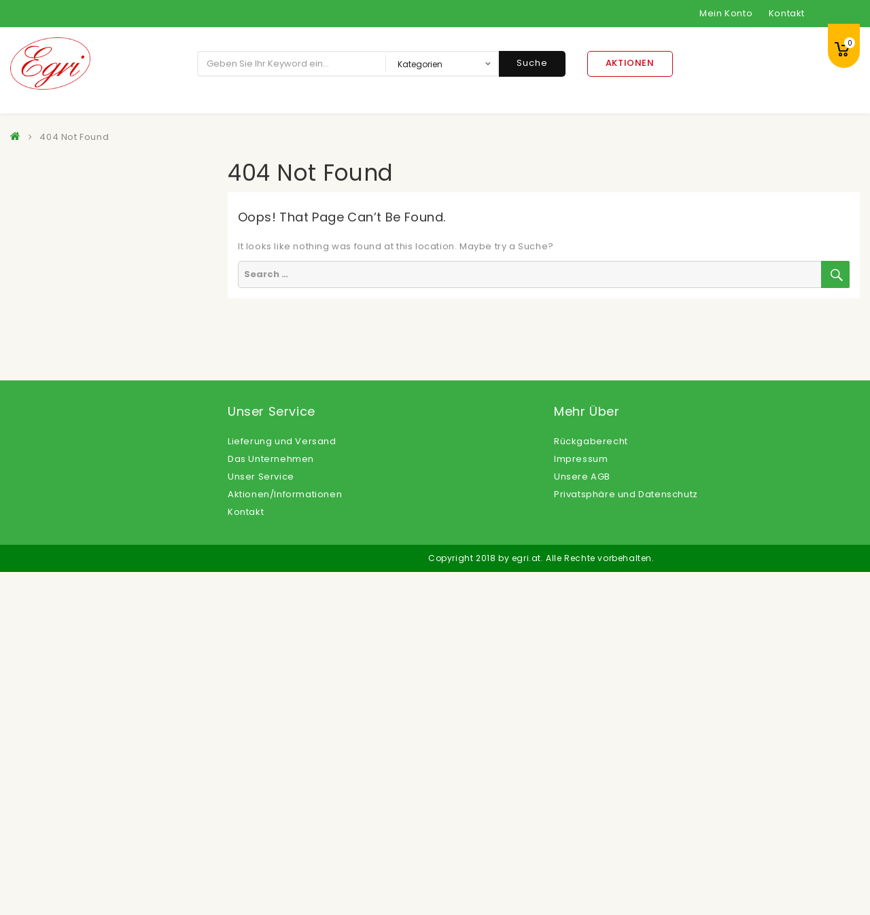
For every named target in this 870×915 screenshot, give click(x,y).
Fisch (34, 398)
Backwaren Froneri (67, 232)
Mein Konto (725, 13)
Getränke (44, 469)
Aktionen (630, 62)
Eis (28, 350)
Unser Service (261, 819)
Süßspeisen (50, 683)
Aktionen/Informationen (285, 837)
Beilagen (43, 255)
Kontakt (787, 13)
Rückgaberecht (591, 784)
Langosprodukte (61, 541)
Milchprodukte (56, 564)
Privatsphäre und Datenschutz (626, 837)
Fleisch (38, 422)
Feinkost (42, 374)
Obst (33, 636)
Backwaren (49, 208)
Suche (532, 62)
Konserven (47, 517)
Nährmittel (47, 588)
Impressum (581, 801)
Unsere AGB (582, 819)
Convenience (54, 279)
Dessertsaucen (58, 303)
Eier (31, 327)
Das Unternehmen (271, 801)
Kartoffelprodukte (64, 493)
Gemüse (42, 445)
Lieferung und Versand (282, 784)
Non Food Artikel (61, 612)
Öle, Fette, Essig (59, 659)
